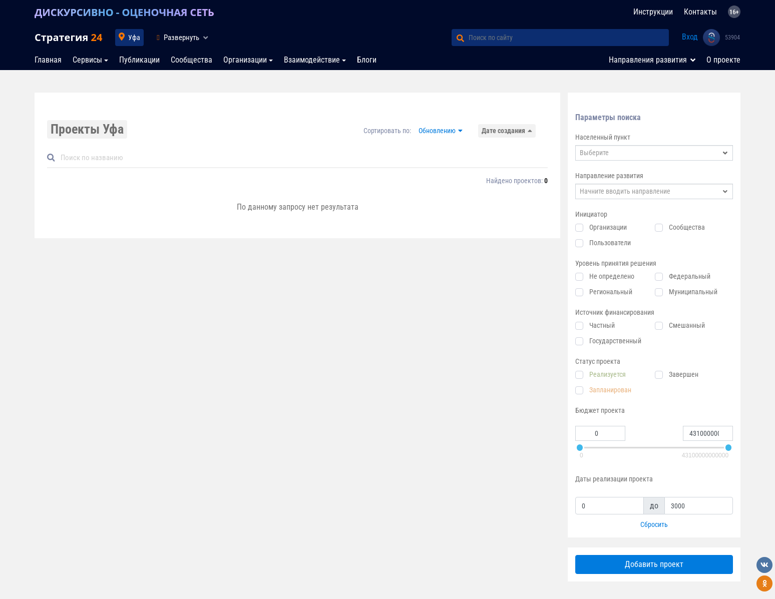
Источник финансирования (614, 312)
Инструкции (653, 12)
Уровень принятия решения (615, 263)
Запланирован (610, 390)
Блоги (366, 60)
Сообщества (191, 60)
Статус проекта (597, 361)
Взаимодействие (312, 60)
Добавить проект (654, 564)
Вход (690, 37)
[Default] (301, 158)
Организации (245, 60)
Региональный (610, 292)
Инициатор (591, 214)
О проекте (723, 60)
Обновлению (437, 131)
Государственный (615, 341)
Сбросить (654, 524)
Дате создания (503, 131)
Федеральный (689, 276)
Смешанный (687, 325)
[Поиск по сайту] (569, 37)
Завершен (683, 374)
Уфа (134, 38)
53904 (732, 37)
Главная (48, 60)
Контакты (700, 12)
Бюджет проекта (600, 410)
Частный (602, 325)
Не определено (611, 276)
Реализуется (607, 374)
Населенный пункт (602, 137)
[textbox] (654, 153)
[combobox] (654, 153)
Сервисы (87, 60)
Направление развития (609, 176)
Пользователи (610, 243)
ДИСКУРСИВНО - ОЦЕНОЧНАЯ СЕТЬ (124, 12)
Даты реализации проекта (614, 479)
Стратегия (68, 37)
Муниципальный (693, 292)
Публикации (139, 60)
